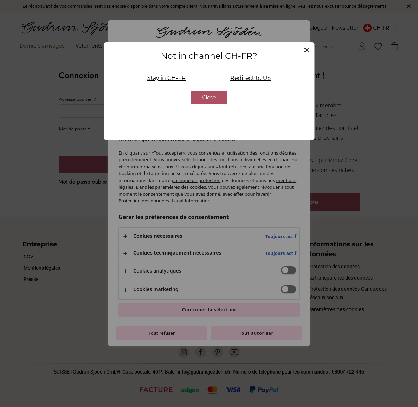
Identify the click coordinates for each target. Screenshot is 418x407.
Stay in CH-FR (166, 78)
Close (209, 97)
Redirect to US (250, 78)
